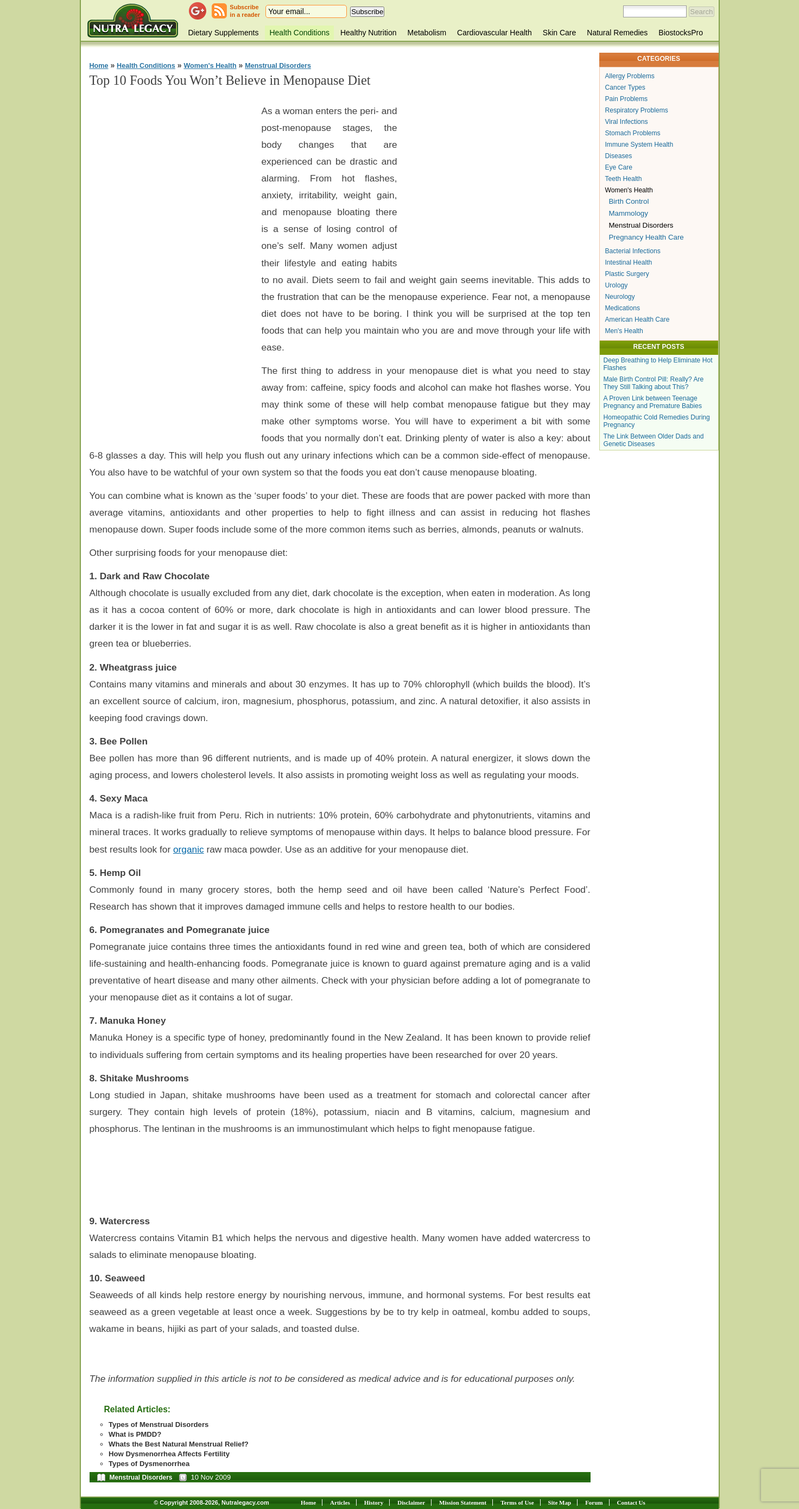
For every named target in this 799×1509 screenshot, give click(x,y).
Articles (340, 1502)
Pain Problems (626, 99)
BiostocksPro (680, 32)
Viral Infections (626, 122)
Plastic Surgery (627, 274)
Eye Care (618, 167)
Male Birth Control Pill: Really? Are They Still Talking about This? (654, 383)
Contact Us (631, 1502)
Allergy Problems (630, 76)
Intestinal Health (628, 262)
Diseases (618, 156)
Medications (623, 308)
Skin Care (559, 32)
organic (188, 849)
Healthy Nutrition (368, 32)
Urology (616, 285)
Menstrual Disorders (278, 66)
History (373, 1502)
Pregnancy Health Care (646, 237)
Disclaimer (411, 1502)
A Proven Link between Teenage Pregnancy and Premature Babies (653, 402)
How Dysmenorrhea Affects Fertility (169, 1454)
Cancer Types (625, 87)
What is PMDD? (135, 1434)
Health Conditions (299, 32)
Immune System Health (639, 144)
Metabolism (426, 32)
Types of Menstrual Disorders (158, 1424)
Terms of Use (517, 1502)
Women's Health (209, 66)
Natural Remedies (617, 32)
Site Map (559, 1502)
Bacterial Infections (633, 251)
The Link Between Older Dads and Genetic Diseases (654, 440)
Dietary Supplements (223, 32)
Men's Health (624, 331)
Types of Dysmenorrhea (149, 1464)
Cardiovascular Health (494, 32)
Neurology (620, 296)
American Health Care (637, 319)
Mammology (628, 213)
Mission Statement (462, 1502)
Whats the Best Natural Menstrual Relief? (179, 1444)
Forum (594, 1502)
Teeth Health (623, 179)
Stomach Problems (633, 133)
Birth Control (629, 201)
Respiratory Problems (636, 110)
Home (99, 66)
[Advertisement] (171, 261)
